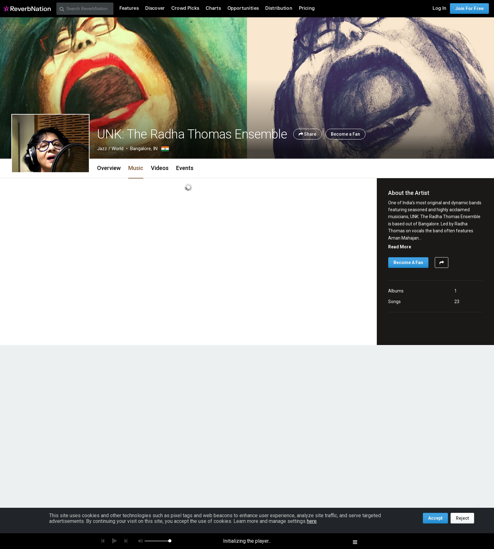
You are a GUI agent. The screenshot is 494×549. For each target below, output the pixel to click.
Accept (435, 518)
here (312, 521)
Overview (109, 168)
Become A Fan (408, 262)
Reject (462, 518)
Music (135, 168)
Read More (399, 246)
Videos (160, 168)
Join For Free (469, 8)
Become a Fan (345, 134)
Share (307, 134)
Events (184, 168)
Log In (439, 8)
